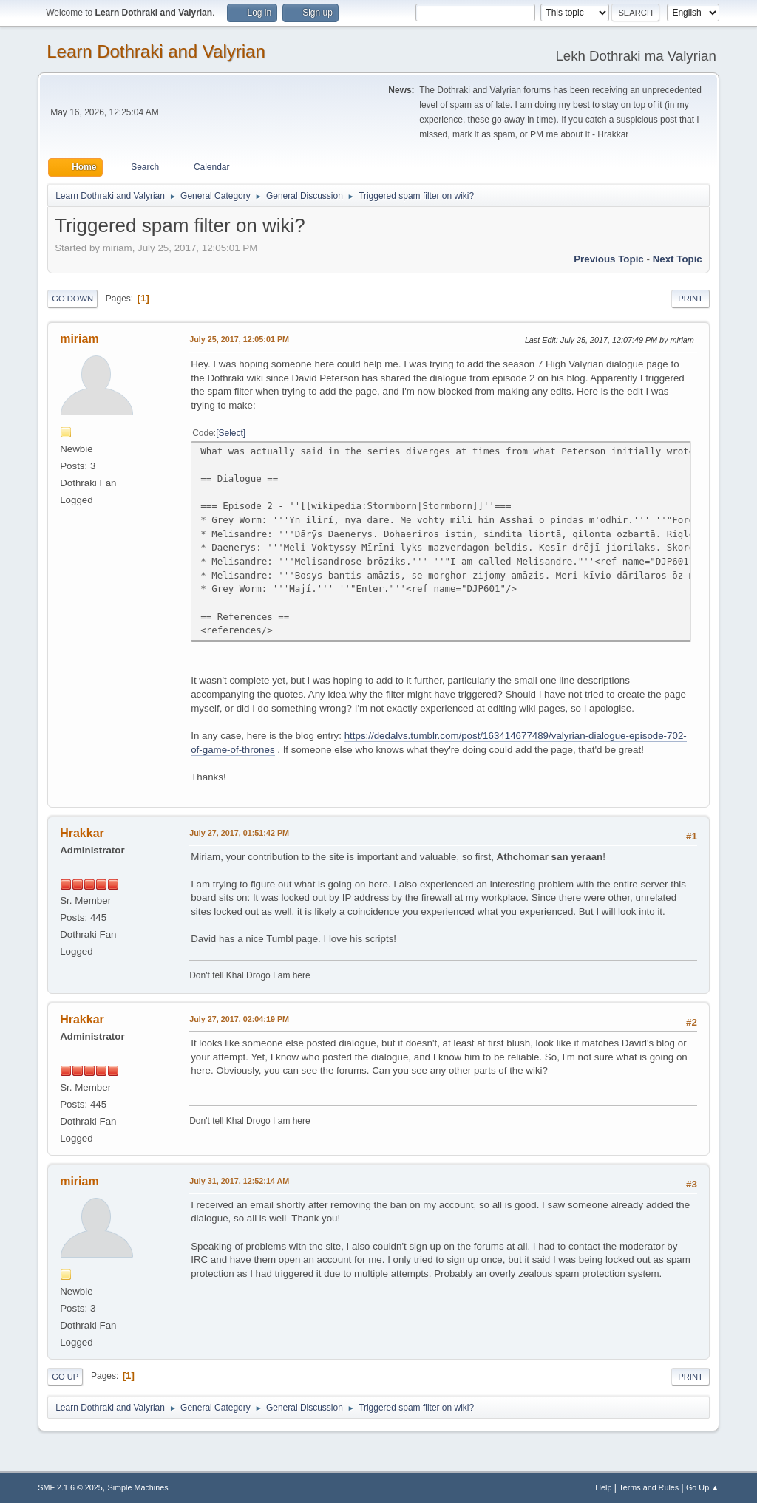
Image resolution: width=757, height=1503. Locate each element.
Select (231, 433)
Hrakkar (82, 833)
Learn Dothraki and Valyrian (156, 51)
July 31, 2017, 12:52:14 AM (239, 1180)
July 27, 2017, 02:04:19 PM (239, 1019)
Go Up (65, 1376)
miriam (79, 339)
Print (690, 298)
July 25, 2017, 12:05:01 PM (239, 339)
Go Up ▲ (702, 1487)
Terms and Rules (649, 1487)
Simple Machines (138, 1487)
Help (603, 1487)
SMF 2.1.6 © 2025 (70, 1487)
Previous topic (609, 259)
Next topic (677, 259)
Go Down (72, 298)
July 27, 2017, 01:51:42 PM (239, 832)
